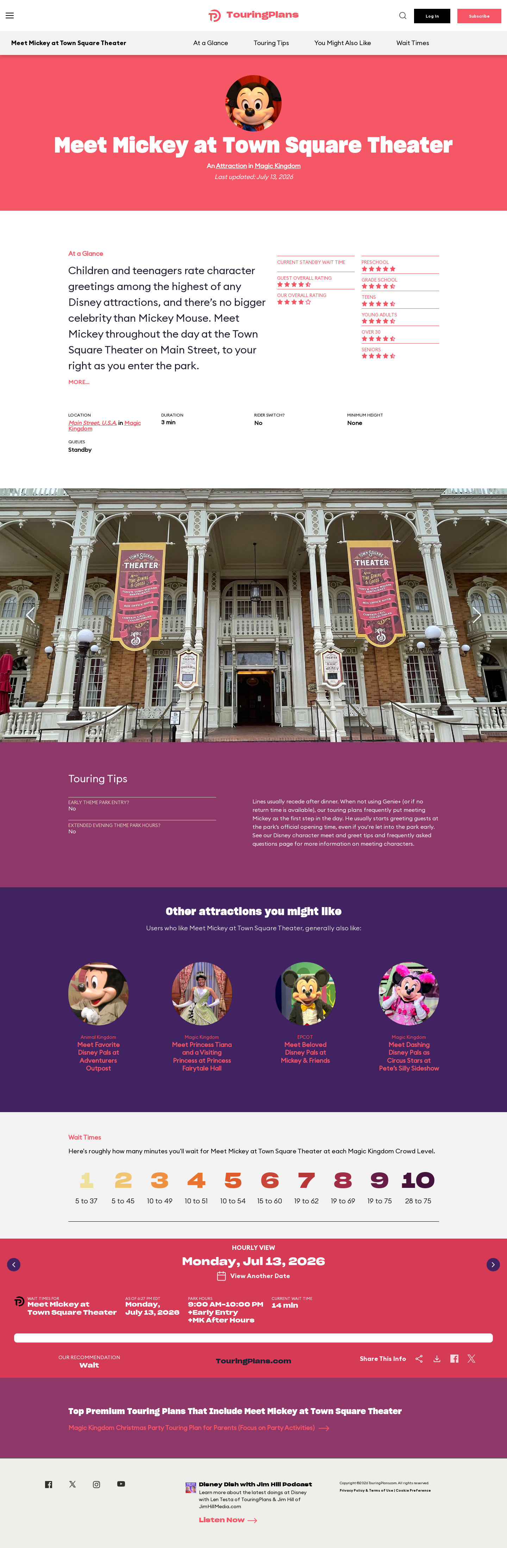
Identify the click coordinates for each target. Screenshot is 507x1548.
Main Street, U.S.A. (92, 422)
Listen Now (230, 1520)
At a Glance (210, 43)
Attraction (231, 166)
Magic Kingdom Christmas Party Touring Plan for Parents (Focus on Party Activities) (198, 1428)
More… (78, 382)
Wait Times (412, 43)
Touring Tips (271, 43)
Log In (432, 16)
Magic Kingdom (278, 166)
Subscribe (479, 16)
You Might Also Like (342, 43)
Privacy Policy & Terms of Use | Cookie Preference (385, 1490)
